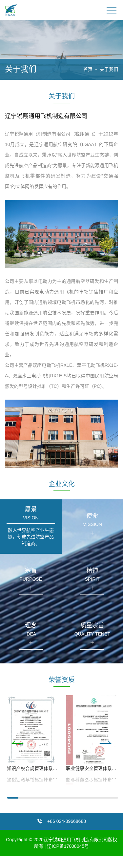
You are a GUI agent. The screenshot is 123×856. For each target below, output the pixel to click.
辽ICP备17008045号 (68, 846)
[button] (61, 742)
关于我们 (109, 69)
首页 (87, 69)
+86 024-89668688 (66, 821)
